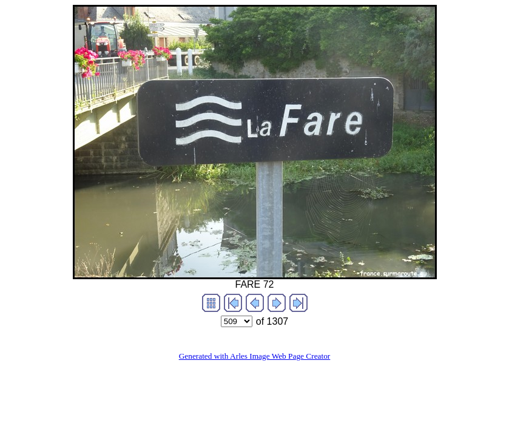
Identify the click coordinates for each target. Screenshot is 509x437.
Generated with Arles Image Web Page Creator (255, 356)
